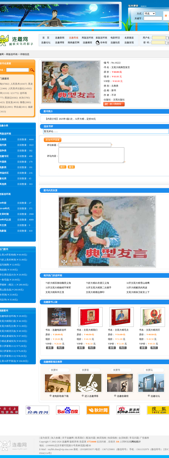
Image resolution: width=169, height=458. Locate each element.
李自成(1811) (20, 107)
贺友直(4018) (12, 102)
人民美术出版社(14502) (20, 88)
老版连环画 (101, 37)
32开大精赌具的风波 (136, 290)
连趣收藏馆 (123, 399)
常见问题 (134, 440)
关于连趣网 (68, 440)
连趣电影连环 (59, 332)
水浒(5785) (24, 97)
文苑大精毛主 (122, 332)
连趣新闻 (59, 37)
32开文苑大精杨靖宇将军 (58, 290)
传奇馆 (101, 42)
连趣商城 (73, 37)
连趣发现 (129, 42)
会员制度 (123, 440)
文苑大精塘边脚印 (95, 295)
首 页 (45, 37)
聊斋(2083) (25, 102)
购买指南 (101, 440)
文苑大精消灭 (153, 332)
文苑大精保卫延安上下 (138, 295)
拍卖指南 (112, 440)
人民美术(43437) (18, 84)
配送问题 (90, 440)
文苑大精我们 (91, 332)
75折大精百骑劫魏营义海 (58, 285)
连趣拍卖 (115, 42)
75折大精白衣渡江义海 (97, 285)
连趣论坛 (45, 42)
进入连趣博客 (91, 399)
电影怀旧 (115, 37)
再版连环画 (87, 37)
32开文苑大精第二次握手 (98, 290)
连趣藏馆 (87, 42)
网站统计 (136, 444)
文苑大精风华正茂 (54, 295)
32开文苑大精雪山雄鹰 (138, 285)
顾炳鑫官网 (73, 42)
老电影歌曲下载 (60, 399)
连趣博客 (59, 42)
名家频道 (129, 37)
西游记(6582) (11, 97)
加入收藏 (55, 440)
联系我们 (79, 440)
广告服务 (144, 440)
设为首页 (45, 440)
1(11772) (14, 93)
